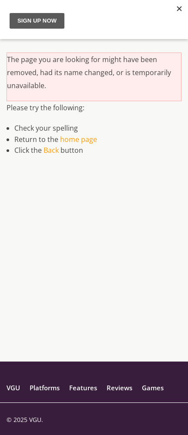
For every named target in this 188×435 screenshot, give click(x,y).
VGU (13, 387)
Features (83, 387)
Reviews (119, 387)
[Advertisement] (94, 267)
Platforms (45, 387)
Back (51, 150)
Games (153, 387)
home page (78, 139)
